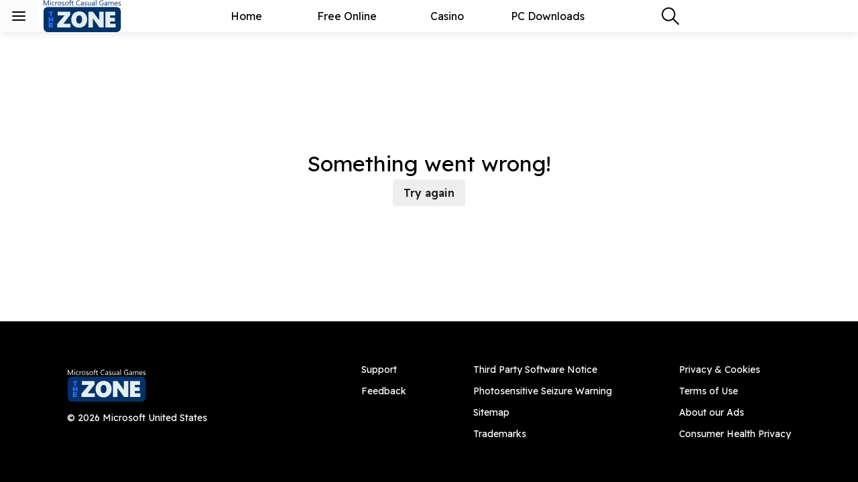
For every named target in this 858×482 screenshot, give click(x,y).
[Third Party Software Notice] (542, 369)
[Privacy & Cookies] (735, 369)
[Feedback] (383, 391)
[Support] (383, 369)
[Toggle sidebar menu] (19, 16)
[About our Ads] (735, 412)
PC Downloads (548, 16)
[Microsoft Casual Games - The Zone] (94, 16)
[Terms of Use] (735, 391)
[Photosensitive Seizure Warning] (542, 391)
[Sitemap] (542, 412)
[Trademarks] (542, 433)
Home (246, 16)
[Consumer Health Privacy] (735, 433)
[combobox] (670, 16)
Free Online (347, 16)
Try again (429, 192)
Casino (447, 16)
